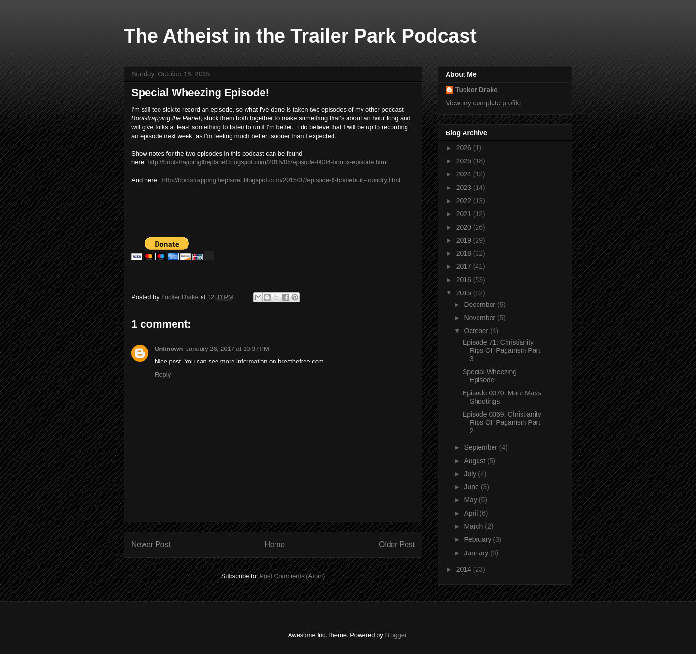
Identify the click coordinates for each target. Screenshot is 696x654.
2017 (464, 266)
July (471, 474)
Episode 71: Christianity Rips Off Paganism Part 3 (501, 350)
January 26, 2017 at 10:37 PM (227, 348)
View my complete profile (483, 103)
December (480, 304)
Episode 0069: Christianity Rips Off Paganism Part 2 (502, 422)
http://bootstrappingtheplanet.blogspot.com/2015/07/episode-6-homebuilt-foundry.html (281, 180)
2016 (464, 280)
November (480, 317)
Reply (163, 374)
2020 (464, 227)
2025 (464, 161)
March (474, 526)
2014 (464, 569)
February (478, 539)
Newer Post (151, 544)
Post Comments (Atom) (292, 576)
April (471, 513)
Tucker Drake (476, 90)
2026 (464, 148)
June (472, 487)
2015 (464, 293)
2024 (464, 174)
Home (275, 544)
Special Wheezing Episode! (490, 376)
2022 (464, 200)
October (477, 330)
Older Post (397, 544)
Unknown (169, 348)
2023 (464, 187)
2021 (464, 214)
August (475, 461)
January (477, 553)
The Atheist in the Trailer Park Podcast (300, 35)
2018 (464, 253)
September (481, 447)
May (471, 500)
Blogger (395, 635)
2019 (464, 240)
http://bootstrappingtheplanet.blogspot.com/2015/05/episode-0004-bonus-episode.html (267, 162)
